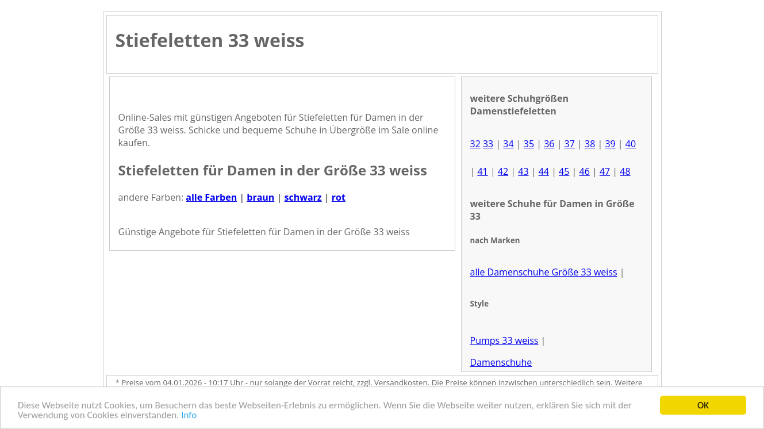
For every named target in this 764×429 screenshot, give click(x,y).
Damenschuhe (501, 362)
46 (584, 171)
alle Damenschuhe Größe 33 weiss (543, 272)
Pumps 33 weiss (504, 340)
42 (503, 171)
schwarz (302, 197)
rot (338, 197)
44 (544, 171)
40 (630, 143)
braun (260, 197)
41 (482, 171)
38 (590, 143)
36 (549, 143)
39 (610, 143)
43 (523, 171)
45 (564, 171)
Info (189, 415)
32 (475, 143)
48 (625, 171)
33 (488, 143)
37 (570, 143)
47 (605, 171)
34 (508, 143)
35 (529, 143)
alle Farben (211, 197)
